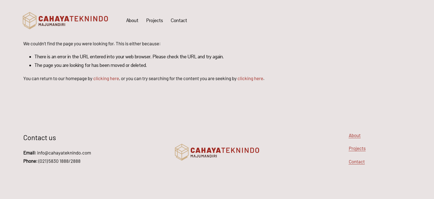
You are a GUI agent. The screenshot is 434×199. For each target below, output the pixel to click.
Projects (154, 20)
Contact (179, 20)
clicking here (106, 78)
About (132, 20)
